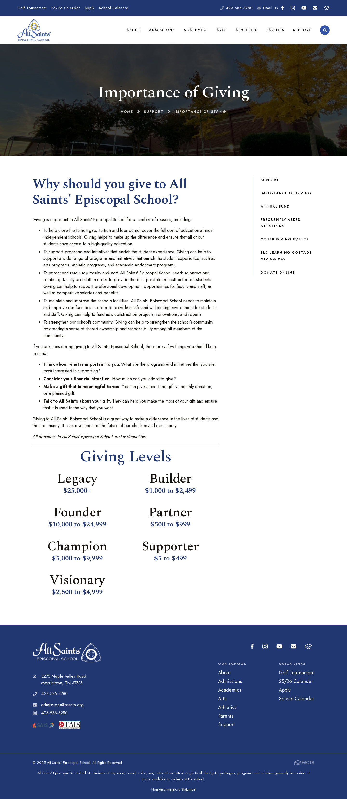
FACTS (327, 8)
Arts (221, 29)
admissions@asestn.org (62, 705)
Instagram (293, 8)
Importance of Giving (286, 193)
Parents (275, 29)
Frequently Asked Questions (281, 223)
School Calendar (113, 8)
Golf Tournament (32, 8)
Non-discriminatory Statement (173, 789)
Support (302, 29)
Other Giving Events (285, 239)
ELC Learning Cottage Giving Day (286, 256)
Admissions (162, 29)
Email (315, 8)
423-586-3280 (239, 8)
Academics (196, 29)
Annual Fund (275, 206)
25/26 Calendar (65, 8)
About (133, 29)
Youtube (303, 8)
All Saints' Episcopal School (67, 652)
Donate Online (278, 272)
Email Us (270, 8)
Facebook (282, 8)
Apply (89, 8)
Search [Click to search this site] (325, 30)
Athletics (246, 29)
